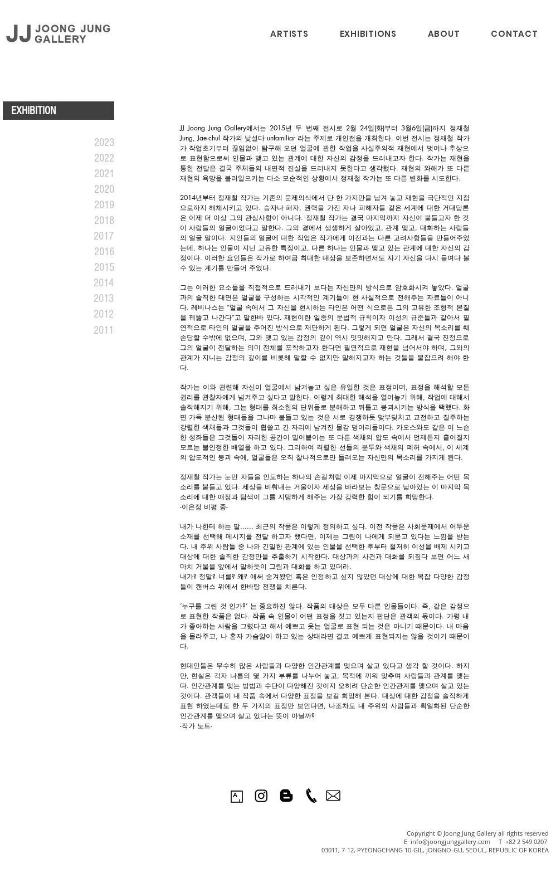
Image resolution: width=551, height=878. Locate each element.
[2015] (90, 267)
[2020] (90, 189)
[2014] (90, 283)
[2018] (90, 220)
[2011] (90, 330)
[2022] (90, 158)
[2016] (90, 252)
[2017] (90, 236)
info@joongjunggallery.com (450, 841)
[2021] (90, 174)
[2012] (90, 314)
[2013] (90, 298)
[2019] (90, 205)
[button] (368, 33)
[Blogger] (286, 795)
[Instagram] (261, 795)
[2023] (90, 142)
